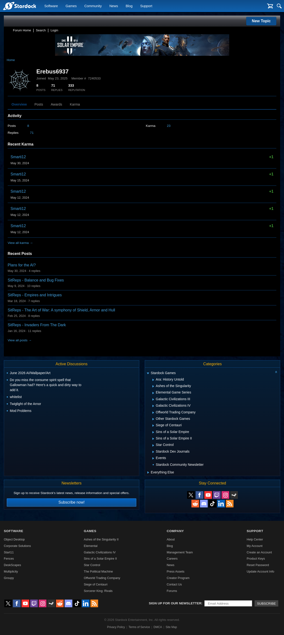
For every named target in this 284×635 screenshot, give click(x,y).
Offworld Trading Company (102, 578)
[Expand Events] (153, 458)
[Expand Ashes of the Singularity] (153, 386)
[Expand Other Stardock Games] (153, 419)
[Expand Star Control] (153, 445)
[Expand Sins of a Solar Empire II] (153, 439)
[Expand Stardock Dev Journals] (153, 452)
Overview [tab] (19, 104)
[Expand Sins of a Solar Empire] (153, 432)
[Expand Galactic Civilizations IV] (153, 406)
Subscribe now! (71, 502)
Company (175, 531)
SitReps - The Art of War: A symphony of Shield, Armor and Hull (61, 310)
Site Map (171, 627)
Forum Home (22, 30)
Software (51, 6)
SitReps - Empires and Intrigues (35, 295)
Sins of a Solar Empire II (100, 558)
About (171, 539)
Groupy (9, 578)
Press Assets (175, 571)
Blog (129, 6)
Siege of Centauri (95, 584)
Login (54, 30)
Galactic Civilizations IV (100, 552)
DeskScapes (12, 565)
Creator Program (178, 578)
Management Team (180, 552)
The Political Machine (98, 571)
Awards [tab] (56, 104)
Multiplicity (11, 571)
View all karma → (20, 243)
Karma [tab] (75, 104)
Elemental (90, 546)
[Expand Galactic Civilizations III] (153, 399)
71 (31, 133)
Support (146, 6)
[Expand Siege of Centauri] (153, 425)
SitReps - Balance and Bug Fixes (36, 280)
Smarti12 (18, 157)
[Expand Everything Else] (148, 472)
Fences (9, 558)
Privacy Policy (116, 627)
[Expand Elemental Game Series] (153, 393)
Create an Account (259, 552)
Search (41, 30)
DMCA (158, 627)
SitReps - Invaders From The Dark (37, 325)
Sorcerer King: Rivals (98, 591)
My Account (254, 546)
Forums (172, 591)
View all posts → (20, 340)
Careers (172, 558)
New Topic (261, 21)
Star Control (92, 565)
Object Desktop (14, 539)
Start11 (9, 552)
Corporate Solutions (17, 546)
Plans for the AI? (22, 265)
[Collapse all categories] (276, 372)
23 (169, 126)
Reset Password (258, 565)
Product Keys (256, 558)
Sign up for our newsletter (175, 603)
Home (11, 60)
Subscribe (266, 603)
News (113, 6)
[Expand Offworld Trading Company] (153, 412)
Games (71, 6)
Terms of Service (139, 627)
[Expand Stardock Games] (148, 373)
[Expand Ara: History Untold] (153, 380)
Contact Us (174, 584)
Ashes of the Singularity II (101, 539)
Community (93, 6)
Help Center (255, 539)
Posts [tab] (38, 104)
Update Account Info (260, 571)
